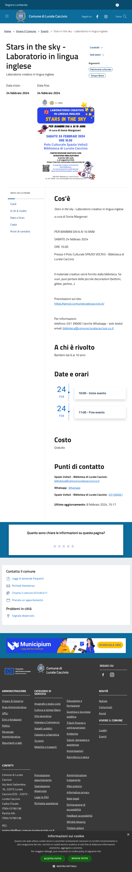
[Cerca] (125, 16)
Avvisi (102, 713)
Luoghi (103, 730)
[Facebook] (95, 16)
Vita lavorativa (42, 716)
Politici (6, 726)
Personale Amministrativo (11, 734)
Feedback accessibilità (79, 816)
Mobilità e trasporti (45, 747)
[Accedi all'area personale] (117, 5)
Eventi (44, 31)
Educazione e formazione (74, 703)
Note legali (73, 798)
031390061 (116, 495)
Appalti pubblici (43, 728)
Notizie (103, 701)
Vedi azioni (97, 55)
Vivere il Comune (26, 31)
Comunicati (105, 707)
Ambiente (72, 734)
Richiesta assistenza (46, 803)
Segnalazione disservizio (42, 788)
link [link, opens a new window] (99, 851)
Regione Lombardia (16, 5)
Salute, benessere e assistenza (78, 742)
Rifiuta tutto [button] (80, 858)
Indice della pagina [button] (20, 193)
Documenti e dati (12, 743)
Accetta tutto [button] (52, 858)
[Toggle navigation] (7, 16)
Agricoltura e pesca (78, 757)
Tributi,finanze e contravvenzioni (76, 725)
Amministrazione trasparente (77, 777)
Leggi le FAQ (41, 797)
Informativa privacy (78, 792)
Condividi (97, 48)
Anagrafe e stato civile (47, 704)
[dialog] (66, 851)
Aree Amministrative (14, 707)
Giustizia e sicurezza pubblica (78, 714)
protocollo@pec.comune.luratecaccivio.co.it (28, 830)
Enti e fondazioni (12, 719)
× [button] (128, 834)
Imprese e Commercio (46, 722)
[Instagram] (104, 16)
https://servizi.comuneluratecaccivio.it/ (79, 303)
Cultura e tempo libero (47, 710)
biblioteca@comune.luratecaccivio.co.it (88, 328)
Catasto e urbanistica (46, 734)
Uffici (5, 713)
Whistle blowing (76, 822)
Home (7, 31)
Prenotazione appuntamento (43, 777)
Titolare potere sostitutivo (75, 830)
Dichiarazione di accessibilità (76, 807)
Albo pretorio (74, 786)
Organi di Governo (12, 701)
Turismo (39, 741)
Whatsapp (74, 488)
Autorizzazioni (75, 751)
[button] (66, 866)
